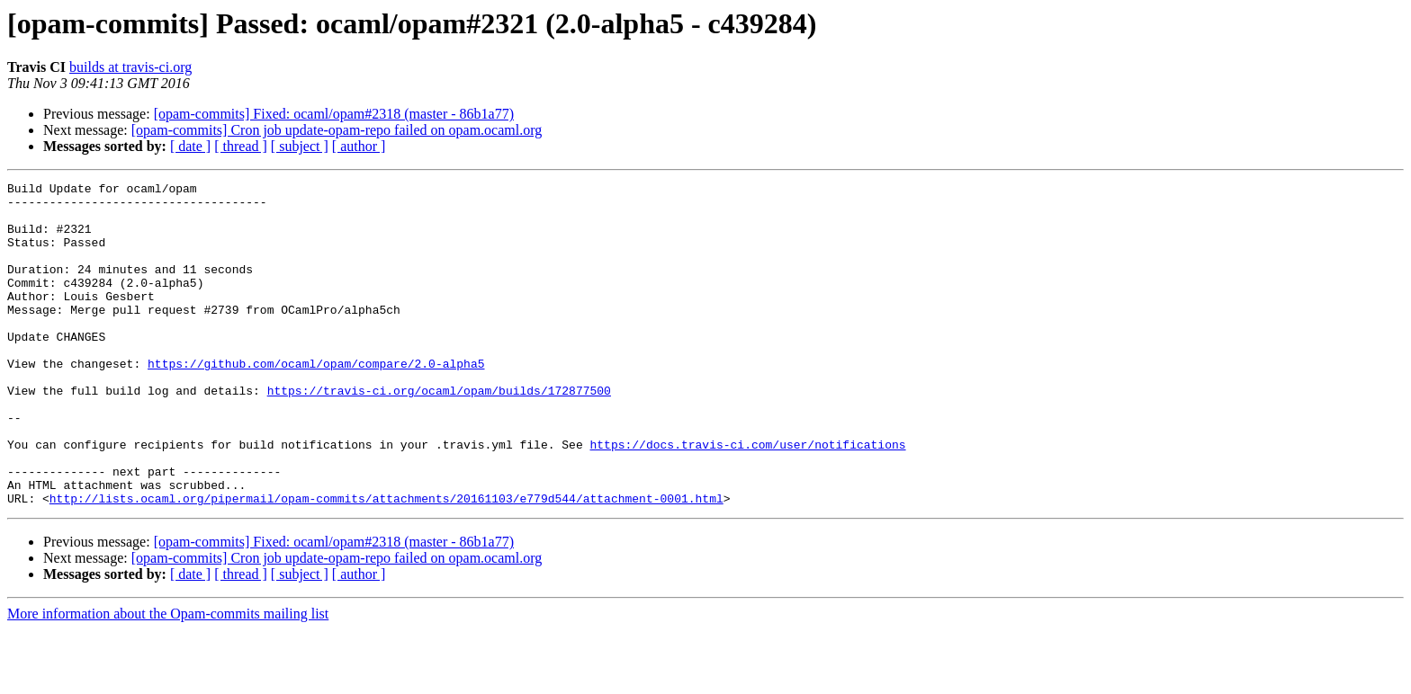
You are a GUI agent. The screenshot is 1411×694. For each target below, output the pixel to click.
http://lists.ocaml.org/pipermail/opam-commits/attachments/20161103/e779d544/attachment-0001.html (386, 563)
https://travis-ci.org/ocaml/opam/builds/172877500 (439, 433)
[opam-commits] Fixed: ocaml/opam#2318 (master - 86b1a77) (334, 113)
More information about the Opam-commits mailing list (167, 678)
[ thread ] (240, 146)
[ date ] (190, 146)
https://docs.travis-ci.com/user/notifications (747, 498)
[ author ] (359, 146)
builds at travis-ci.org (130, 67)
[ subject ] (299, 146)
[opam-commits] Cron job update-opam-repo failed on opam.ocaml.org (336, 130)
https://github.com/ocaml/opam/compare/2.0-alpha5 (316, 401)
